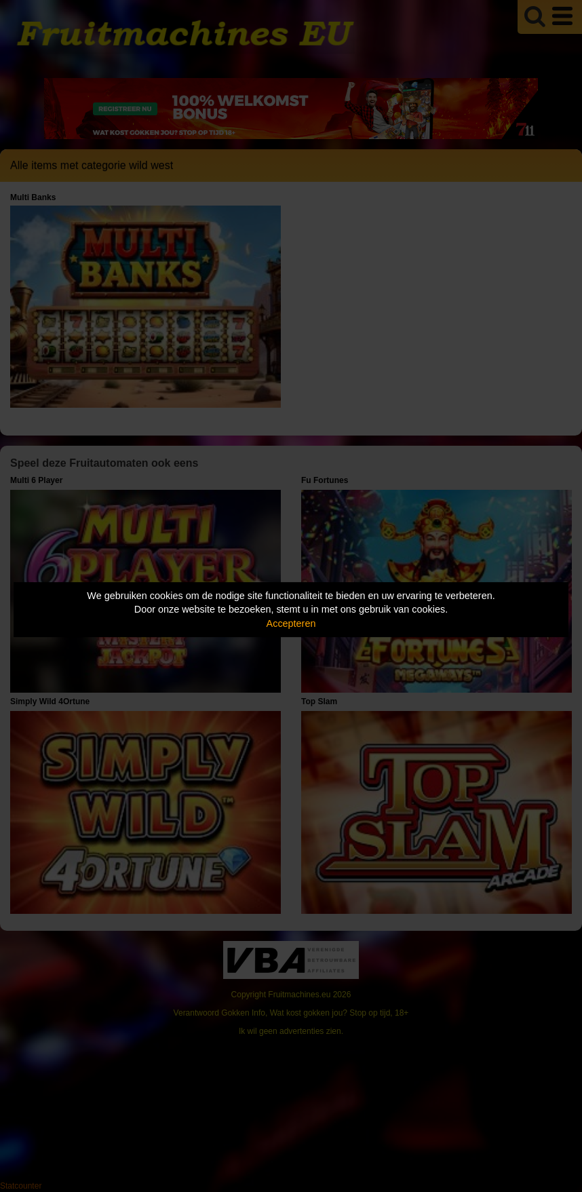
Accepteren (291, 623)
